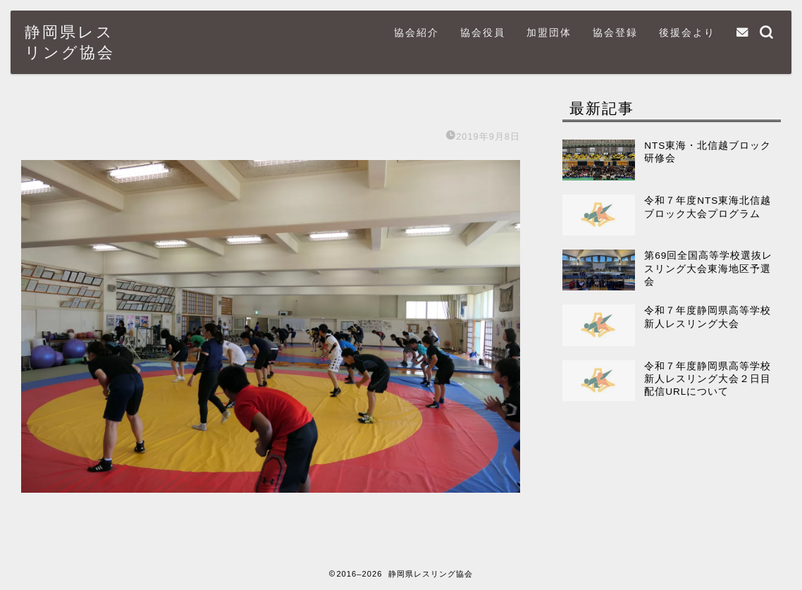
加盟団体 (549, 32)
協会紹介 (416, 32)
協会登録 (615, 32)
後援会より (687, 32)
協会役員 (482, 32)
